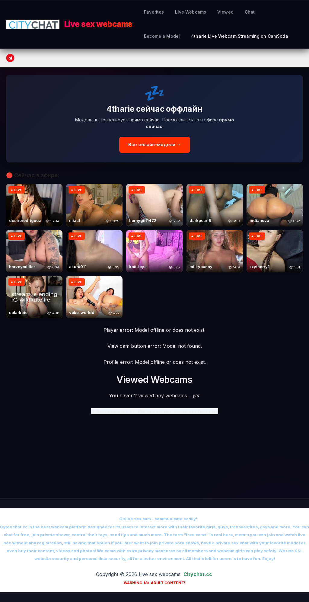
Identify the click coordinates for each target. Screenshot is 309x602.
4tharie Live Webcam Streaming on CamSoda (191, 36)
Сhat (240, 11)
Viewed (219, 11)
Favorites (153, 11)
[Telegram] (10, 58)
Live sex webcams (98, 24)
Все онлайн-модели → (154, 144)
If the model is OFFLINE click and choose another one (154, 411)
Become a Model (272, 11)
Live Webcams (186, 11)
